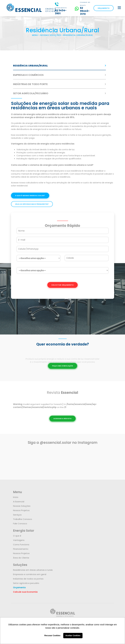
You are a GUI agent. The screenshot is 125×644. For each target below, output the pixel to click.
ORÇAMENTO (103, 8)
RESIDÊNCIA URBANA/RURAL (30, 65)
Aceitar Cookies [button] (72, 635)
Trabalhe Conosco (22, 519)
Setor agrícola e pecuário (26, 583)
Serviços (17, 514)
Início (15, 497)
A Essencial (18, 501)
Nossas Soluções (21, 505)
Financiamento (20, 548)
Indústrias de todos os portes (28, 578)
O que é (17, 535)
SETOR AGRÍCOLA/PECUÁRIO (30, 93)
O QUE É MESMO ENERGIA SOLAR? (30, 195)
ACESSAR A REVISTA (62, 418)
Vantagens (18, 540)
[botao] (119, 8)
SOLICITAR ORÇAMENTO (62, 285)
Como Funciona (21, 544)
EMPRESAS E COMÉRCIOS (28, 75)
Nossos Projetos (21, 510)
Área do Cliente (21, 557)
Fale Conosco (20, 523)
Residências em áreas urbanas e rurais (33, 569)
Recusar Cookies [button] (52, 635)
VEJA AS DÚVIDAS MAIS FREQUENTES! (32, 204)
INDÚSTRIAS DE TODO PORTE (30, 84)
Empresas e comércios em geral (29, 574)
